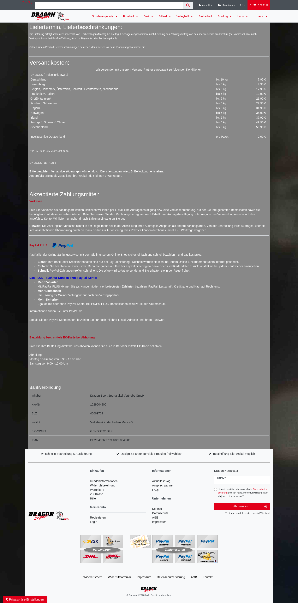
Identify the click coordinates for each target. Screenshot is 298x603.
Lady (240, 16)
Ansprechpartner (163, 485)
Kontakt (157, 508)
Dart (147, 16)
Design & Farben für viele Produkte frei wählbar (151, 453)
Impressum (159, 522)
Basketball (205, 16)
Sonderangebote (103, 16)
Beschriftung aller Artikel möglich (234, 453)
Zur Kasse (96, 494)
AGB (155, 517)
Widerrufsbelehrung (102, 485)
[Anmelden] (205, 5)
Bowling (222, 16)
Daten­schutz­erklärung (171, 577)
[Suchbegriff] (109, 5)
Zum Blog (27, 2)
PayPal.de (75, 311)
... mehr (259, 16)
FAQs (155, 489)
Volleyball (183, 16)
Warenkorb (97, 489)
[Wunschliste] (242, 5)
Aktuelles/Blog (161, 481)
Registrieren (98, 517)
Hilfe (93, 498)
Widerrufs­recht (92, 577)
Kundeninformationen (104, 481)
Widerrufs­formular (119, 577)
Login (93, 522)
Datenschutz (160, 513)
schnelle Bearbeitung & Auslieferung (68, 453)
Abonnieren (250, 506)
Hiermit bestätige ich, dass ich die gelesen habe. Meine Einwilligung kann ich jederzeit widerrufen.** (243, 492)
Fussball (129, 16)
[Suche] (188, 5)
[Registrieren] (226, 5)
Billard (163, 16)
